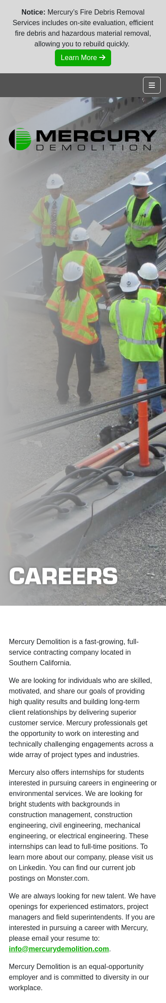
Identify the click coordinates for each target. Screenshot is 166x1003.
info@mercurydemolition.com (59, 949)
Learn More (83, 57)
